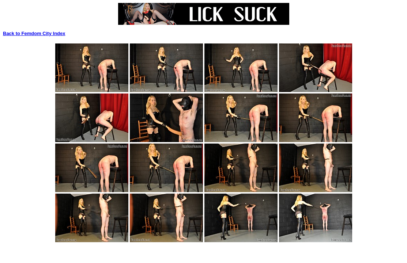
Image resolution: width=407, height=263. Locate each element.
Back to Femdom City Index (34, 33)
